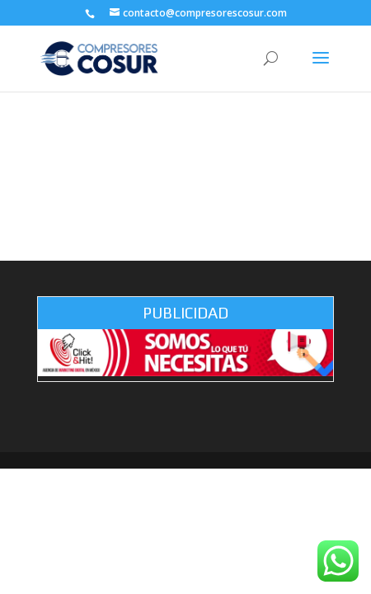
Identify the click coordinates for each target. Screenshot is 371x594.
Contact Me (186, 207)
